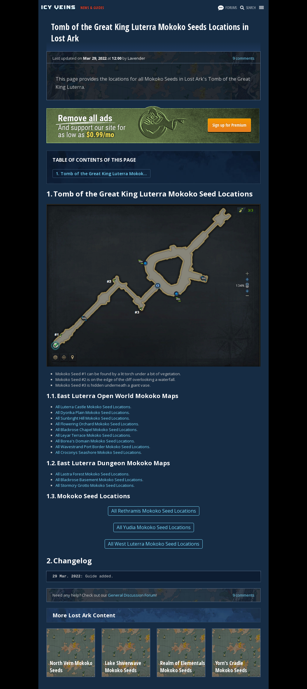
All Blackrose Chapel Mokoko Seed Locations (96, 429)
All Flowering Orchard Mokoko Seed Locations (96, 424)
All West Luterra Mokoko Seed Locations (153, 544)
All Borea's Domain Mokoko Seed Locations (94, 441)
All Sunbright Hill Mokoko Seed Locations (92, 418)
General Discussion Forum (132, 595)
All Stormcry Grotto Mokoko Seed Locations (94, 485)
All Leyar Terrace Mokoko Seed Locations (92, 435)
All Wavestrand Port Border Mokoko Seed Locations (102, 446)
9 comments (244, 58)
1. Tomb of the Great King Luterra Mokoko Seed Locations (101, 173)
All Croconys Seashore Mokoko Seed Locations (98, 452)
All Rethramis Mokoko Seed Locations (153, 511)
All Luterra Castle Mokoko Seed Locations (92, 406)
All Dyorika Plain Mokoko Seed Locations (92, 412)
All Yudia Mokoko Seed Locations (154, 527)
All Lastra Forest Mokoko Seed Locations (92, 474)
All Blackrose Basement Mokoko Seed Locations (98, 479)
